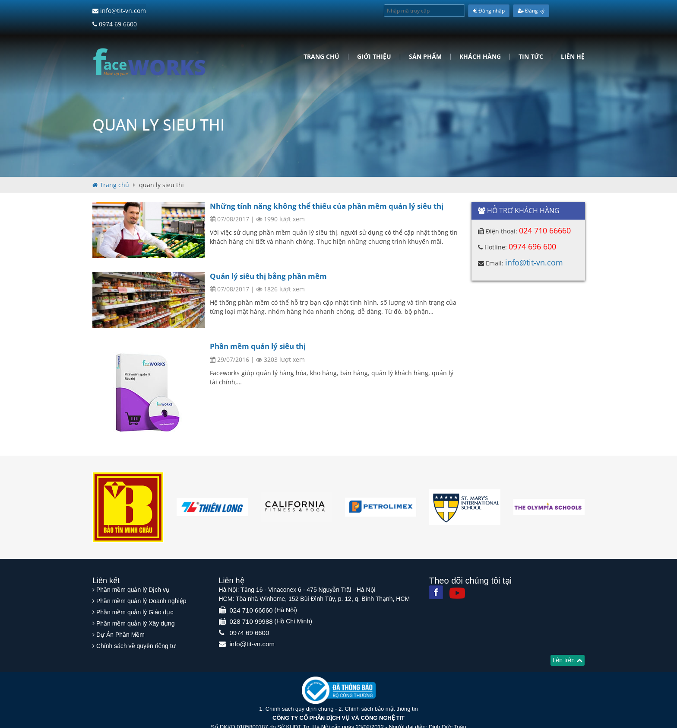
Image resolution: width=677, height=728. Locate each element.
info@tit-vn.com (119, 10)
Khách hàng (480, 43)
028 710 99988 (251, 604)
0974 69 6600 (174, 10)
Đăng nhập (489, 10)
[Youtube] (457, 576)
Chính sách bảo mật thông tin (381, 692)
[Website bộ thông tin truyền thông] (339, 673)
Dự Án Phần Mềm (120, 617)
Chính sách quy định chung (300, 692)
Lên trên (567, 643)
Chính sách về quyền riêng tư (136, 629)
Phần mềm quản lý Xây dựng (135, 606)
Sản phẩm (425, 43)
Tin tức (531, 43)
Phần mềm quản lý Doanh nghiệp (141, 584)
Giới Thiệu (374, 43)
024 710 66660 (545, 216)
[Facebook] (436, 575)
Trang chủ (321, 43)
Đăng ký (531, 10)
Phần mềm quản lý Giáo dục (135, 595)
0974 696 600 (532, 232)
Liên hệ (573, 43)
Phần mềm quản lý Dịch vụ (133, 572)
